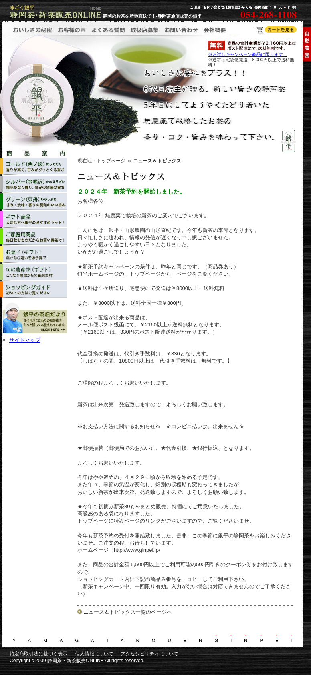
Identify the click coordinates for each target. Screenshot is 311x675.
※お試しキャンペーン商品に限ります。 (247, 54)
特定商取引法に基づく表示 (38, 654)
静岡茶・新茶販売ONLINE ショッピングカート (276, 30)
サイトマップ (24, 340)
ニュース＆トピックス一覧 (114, 612)
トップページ (111, 161)
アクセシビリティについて (149, 654)
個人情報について (94, 654)
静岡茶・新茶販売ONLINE (75, 660)
